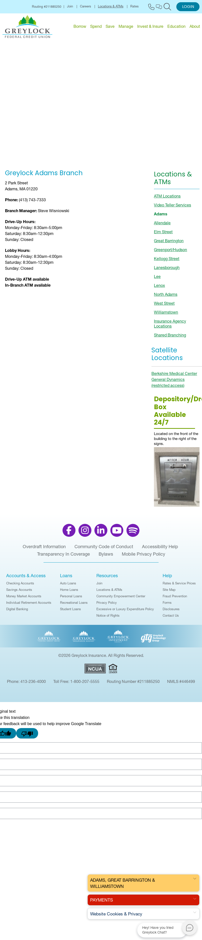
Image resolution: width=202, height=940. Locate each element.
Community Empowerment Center (120, 599)
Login (188, 7)
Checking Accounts (20, 586)
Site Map (169, 592)
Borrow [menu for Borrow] (79, 26)
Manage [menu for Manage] (126, 26)
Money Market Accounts (23, 599)
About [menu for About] (195, 26)
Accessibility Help (160, 549)
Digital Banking (17, 611)
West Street (164, 305)
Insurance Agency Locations (170, 326)
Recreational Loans (74, 605)
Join (70, 6)
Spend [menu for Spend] (96, 26)
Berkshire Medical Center (174, 376)
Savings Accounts (19, 592)
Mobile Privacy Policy (143, 556)
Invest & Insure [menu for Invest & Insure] (150, 26)
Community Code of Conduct (103, 549)
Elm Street (163, 234)
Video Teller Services (172, 207)
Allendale (162, 225)
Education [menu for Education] (176, 26)
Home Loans (69, 592)
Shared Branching (170, 337)
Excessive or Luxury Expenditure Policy (125, 611)
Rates (134, 6)
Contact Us (171, 618)
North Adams (165, 296)
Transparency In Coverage (63, 556)
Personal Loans (71, 599)
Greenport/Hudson (170, 252)
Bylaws (106, 556)
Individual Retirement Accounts (28, 605)
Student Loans (70, 611)
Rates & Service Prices (179, 586)
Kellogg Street (166, 261)
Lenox (159, 287)
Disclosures (171, 611)
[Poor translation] (27, 736)
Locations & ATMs (110, 6)
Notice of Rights (108, 618)
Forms (167, 605)
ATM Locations (167, 198)
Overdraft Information (44, 549)
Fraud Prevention (175, 599)
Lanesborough (167, 270)
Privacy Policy (106, 605)
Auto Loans (68, 586)
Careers (85, 6)
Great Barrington (169, 243)
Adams (160, 216)
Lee (157, 278)
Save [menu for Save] (110, 26)
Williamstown (166, 314)
